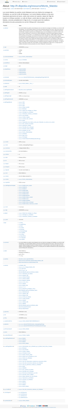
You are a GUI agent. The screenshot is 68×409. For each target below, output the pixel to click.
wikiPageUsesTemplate (9, 185)
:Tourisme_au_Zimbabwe (26, 379)
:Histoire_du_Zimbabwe (25, 358)
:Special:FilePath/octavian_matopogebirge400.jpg (31, 324)
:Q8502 (22, 239)
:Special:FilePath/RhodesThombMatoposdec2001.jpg (32, 325)
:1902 (22, 102)
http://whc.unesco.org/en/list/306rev (26, 258)
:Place (21, 226)
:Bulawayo (23, 108)
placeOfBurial (7, 335)
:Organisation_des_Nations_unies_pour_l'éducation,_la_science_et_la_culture (37, 122)
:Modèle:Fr (23, 188)
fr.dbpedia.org (43, 8)
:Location (21, 227)
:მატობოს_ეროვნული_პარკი (27, 288)
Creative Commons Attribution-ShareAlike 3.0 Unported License (45, 407)
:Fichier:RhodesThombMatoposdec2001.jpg (29, 138)
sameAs (5, 265)
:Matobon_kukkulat (24, 280)
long (5, 317)
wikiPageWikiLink (7, 102)
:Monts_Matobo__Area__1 (26, 83)
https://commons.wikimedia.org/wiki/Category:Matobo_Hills (31, 260)
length (5, 66)
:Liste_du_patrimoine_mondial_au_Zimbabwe (30, 364)
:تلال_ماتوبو (23, 270)
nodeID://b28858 (22, 69)
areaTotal (6, 50)
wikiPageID (6, 92)
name (5, 332)
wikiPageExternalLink (8, 89)
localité (7, 389)
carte (5, 144)
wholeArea (6, 83)
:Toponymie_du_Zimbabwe (26, 377)
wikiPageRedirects (8, 338)
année (5, 141)
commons (6, 148)
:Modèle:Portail (23, 193)
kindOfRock (6, 62)
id (4, 160)
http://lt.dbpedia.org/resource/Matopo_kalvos (28, 290)
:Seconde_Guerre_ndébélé (26, 374)
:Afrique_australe (24, 107)
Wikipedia (24, 407)
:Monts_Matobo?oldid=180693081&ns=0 (29, 321)
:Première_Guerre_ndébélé (26, 128)
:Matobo (22, 283)
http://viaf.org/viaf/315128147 (25, 306)
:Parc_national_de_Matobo (26, 123)
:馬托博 (22, 303)
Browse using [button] (16, 1)
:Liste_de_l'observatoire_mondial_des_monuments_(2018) (32, 361)
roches (5, 179)
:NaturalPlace (22, 236)
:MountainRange (23, 231)
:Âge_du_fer (23, 135)
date (5, 157)
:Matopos (22, 339)
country (5, 59)
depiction (5, 324)
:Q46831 (22, 232)
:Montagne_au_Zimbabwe (26, 112)
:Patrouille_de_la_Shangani (26, 127)
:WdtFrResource (23, 397)
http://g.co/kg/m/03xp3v (24, 308)
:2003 (22, 105)
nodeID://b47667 (22, 70)
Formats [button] (25, 1)
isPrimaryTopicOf (7, 328)
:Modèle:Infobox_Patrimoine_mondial (28, 203)
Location (12, 8)
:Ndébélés (22, 367)
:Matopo (22, 341)
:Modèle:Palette (24, 192)
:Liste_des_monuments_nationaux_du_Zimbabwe (31, 363)
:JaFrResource (23, 395)
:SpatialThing (22, 224)
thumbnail (6, 77)
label (5, 250)
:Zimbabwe (23, 59)
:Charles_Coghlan (24, 117)
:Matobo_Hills (22, 265)
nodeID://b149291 (22, 74)
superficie (6, 182)
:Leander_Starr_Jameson (26, 118)
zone (5, 206)
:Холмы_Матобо (24, 298)
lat (4, 314)
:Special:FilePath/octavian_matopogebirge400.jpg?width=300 (34, 77)
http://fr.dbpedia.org (27, 8)
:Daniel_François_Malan (25, 354)
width (5, 86)
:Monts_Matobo (24, 328)
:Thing (21, 222)
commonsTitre (7, 151)
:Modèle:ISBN (23, 190)
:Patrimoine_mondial (25, 125)
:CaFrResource (23, 394)
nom (5, 173)
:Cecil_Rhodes (23, 115)
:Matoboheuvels (24, 291)
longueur (6, 166)
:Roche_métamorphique (25, 56)
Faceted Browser (51, 1)
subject (5, 213)
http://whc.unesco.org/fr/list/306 (25, 89)
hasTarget (6, 392)
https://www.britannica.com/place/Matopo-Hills (28, 262)
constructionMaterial (8, 56)
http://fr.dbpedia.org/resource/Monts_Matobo (33, 6)
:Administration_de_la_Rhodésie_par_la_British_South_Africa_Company (35, 346)
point (5, 219)
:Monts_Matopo (24, 343)
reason (6, 176)
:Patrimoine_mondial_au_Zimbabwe (28, 113)
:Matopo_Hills (23, 295)
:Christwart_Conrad (24, 353)
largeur (6, 163)
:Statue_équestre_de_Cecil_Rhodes (28, 376)
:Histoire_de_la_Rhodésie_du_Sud (28, 356)
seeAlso (5, 258)
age (4, 47)
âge (5, 210)
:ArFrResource (23, 392)
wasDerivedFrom (7, 321)
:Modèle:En (23, 187)
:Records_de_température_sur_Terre (28, 372)
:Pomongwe (23, 137)
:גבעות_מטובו (23, 282)
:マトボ (22, 286)
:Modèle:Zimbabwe (24, 200)
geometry (6, 311)
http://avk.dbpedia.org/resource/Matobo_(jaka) (28, 305)
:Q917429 (22, 268)
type (4, 222)
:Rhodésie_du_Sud (24, 130)
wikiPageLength (7, 95)
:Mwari (22, 120)
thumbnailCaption (7, 80)
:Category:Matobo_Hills (27, 267)
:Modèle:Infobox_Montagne (26, 202)
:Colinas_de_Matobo (25, 296)
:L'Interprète (23, 359)
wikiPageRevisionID (8, 99)
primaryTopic (7, 400)
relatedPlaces (6, 69)
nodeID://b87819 (22, 72)
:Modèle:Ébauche (24, 195)
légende (6, 169)
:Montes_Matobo (24, 278)
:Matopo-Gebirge (24, 277)
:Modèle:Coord (23, 198)
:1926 (22, 103)
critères (6, 154)
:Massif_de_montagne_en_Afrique (28, 110)
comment (6, 242)
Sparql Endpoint (61, 1)
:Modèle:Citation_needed (26, 197)
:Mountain (21, 229)
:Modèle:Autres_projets (25, 185)
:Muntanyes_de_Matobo (26, 273)
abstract (5, 28)
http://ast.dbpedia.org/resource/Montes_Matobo (28, 272)
